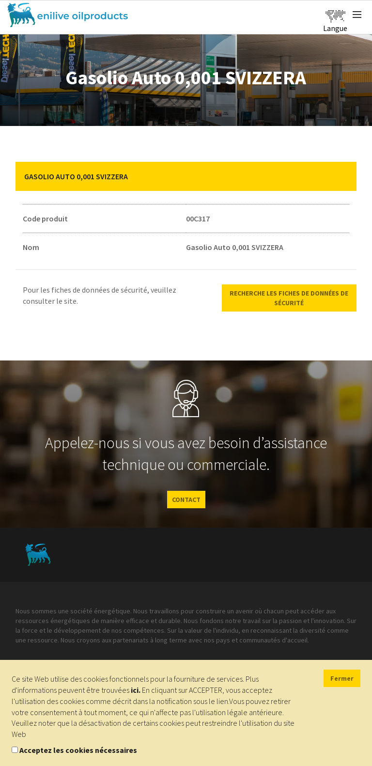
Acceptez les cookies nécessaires (78, 750)
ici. (135, 690)
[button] (342, 176)
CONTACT (186, 499)
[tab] (186, 176)
